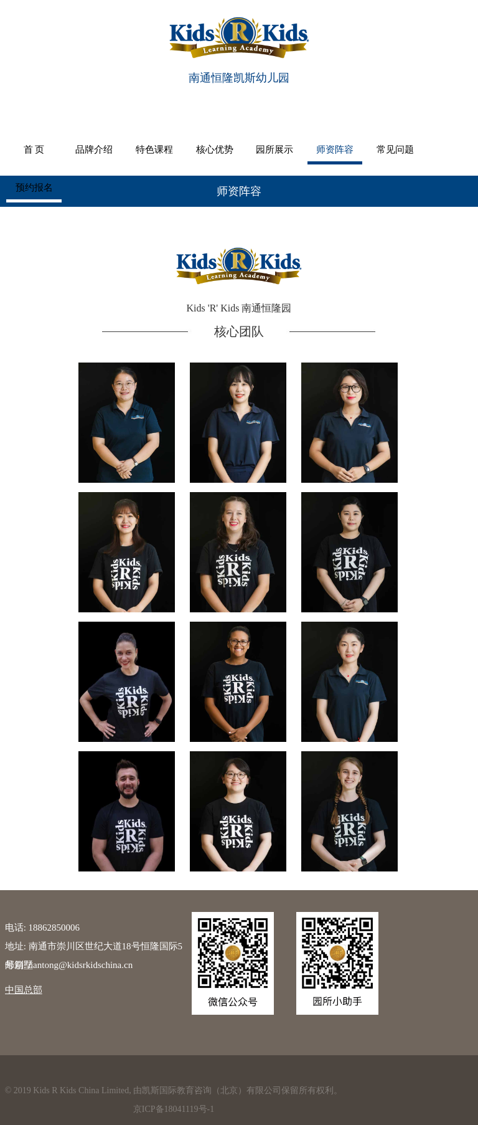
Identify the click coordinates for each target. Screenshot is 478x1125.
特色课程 (143, 148)
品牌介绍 (87, 148)
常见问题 (366, 148)
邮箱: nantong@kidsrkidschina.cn (69, 965)
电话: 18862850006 (42, 928)
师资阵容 (310, 148)
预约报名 (422, 148)
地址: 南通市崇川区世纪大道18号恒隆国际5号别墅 (93, 948)
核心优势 (199, 148)
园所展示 (254, 148)
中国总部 (23, 990)
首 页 (32, 148)
